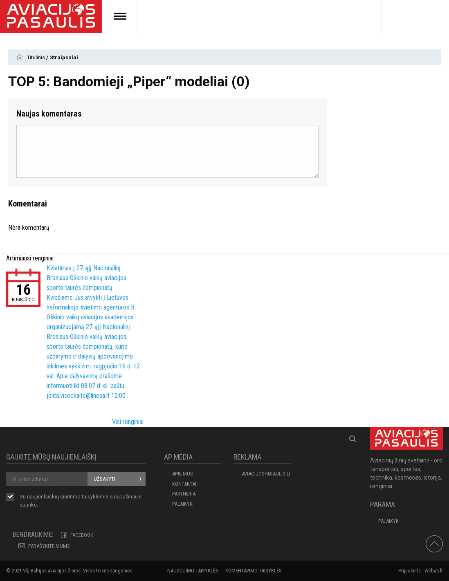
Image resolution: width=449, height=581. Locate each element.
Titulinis (36, 57)
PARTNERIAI (184, 494)
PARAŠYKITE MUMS (49, 546)
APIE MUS (182, 474)
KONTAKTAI (184, 484)
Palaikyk (182, 504)
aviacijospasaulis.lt (266, 474)
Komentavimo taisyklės (253, 571)
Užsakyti (104, 479)
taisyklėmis (95, 497)
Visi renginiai (128, 422)
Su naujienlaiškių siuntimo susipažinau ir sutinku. (81, 501)
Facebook (81, 535)
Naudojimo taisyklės (192, 571)
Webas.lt (433, 571)
